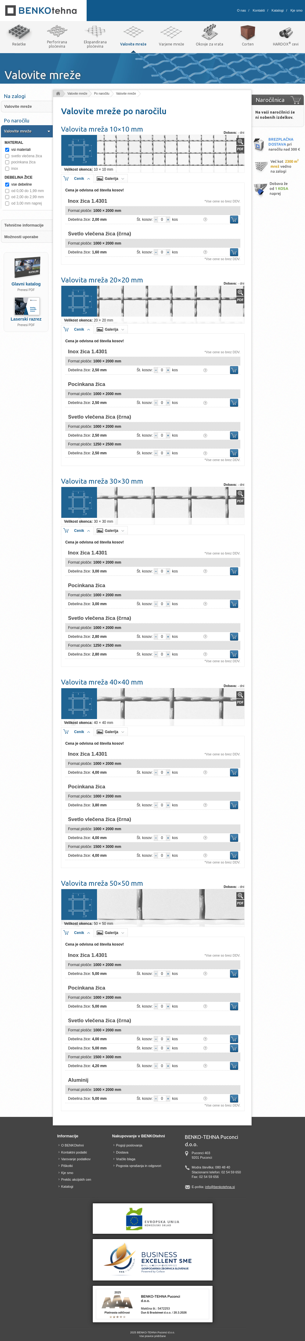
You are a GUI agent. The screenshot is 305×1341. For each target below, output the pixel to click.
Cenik (79, 178)
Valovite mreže (77, 93)
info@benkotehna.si (220, 1187)
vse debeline (21, 184)
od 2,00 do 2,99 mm (27, 197)
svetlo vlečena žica (26, 156)
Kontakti (259, 10)
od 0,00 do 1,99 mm (27, 191)
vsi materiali (20, 149)
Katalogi (277, 10)
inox (14, 168)
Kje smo (296, 10)
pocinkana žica (23, 162)
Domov (58, 94)
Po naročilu (101, 93)
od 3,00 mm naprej (26, 203)
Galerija (111, 178)
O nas (241, 10)
